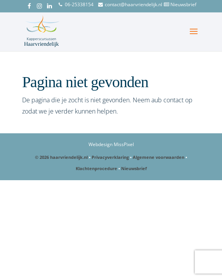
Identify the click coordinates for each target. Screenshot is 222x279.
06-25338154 (79, 4)
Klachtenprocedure (96, 168)
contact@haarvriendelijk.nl (133, 4)
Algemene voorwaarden (158, 157)
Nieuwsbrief (183, 4)
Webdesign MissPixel (111, 144)
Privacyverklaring (110, 157)
